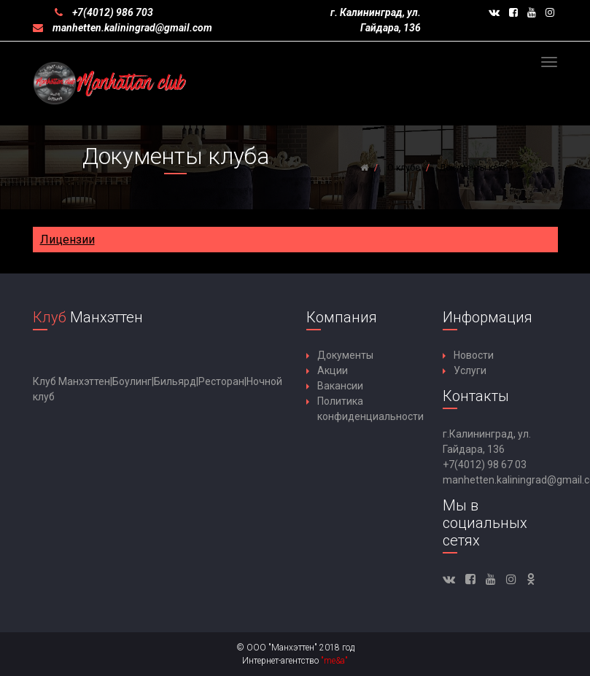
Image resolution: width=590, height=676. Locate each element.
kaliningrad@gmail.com (158, 28)
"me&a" (334, 661)
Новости (474, 355)
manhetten (77, 28)
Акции (332, 370)
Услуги (470, 370)
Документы (345, 355)
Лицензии (67, 239)
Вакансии (340, 386)
